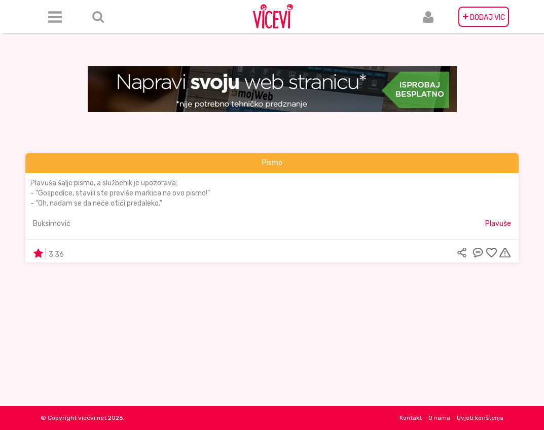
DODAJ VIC (483, 16)
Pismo (272, 162)
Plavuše (498, 223)
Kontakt (411, 417)
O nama (439, 417)
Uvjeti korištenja (480, 417)
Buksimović (51, 223)
